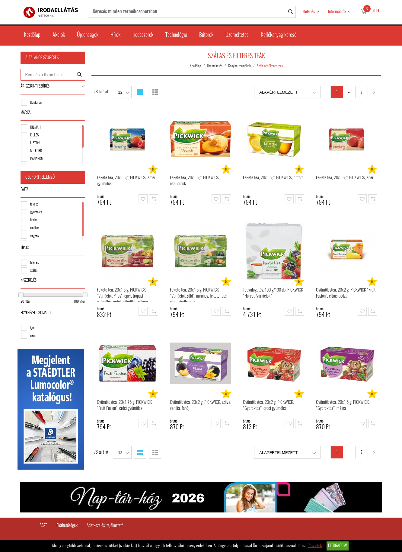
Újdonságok (87, 35)
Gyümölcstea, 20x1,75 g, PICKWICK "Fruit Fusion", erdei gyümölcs (124, 405)
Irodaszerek (142, 35)
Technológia (176, 35)
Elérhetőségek (67, 524)
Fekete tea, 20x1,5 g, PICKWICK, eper (345, 178)
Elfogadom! (337, 546)
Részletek (315, 546)
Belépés (309, 12)
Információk (337, 12)
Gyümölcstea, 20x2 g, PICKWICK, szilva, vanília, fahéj (201, 405)
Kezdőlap (32, 35)
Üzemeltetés (237, 35)
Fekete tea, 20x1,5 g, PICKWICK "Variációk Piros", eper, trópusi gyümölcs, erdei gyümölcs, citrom (122, 295)
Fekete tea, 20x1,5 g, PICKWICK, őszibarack (195, 181)
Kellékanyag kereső (278, 35)
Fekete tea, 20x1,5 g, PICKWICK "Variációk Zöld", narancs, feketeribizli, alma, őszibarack (200, 295)
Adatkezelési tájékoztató (105, 524)
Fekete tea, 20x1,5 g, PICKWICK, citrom (274, 178)
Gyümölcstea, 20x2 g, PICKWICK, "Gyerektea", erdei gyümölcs (269, 405)
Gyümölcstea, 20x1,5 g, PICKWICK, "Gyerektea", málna (343, 405)
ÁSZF (43, 524)
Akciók (59, 35)
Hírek (115, 35)
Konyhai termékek (240, 66)
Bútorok (206, 35)
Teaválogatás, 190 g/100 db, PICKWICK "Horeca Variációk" (274, 293)
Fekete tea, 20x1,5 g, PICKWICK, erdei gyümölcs (126, 181)
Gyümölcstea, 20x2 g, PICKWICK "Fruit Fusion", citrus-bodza (346, 293)
